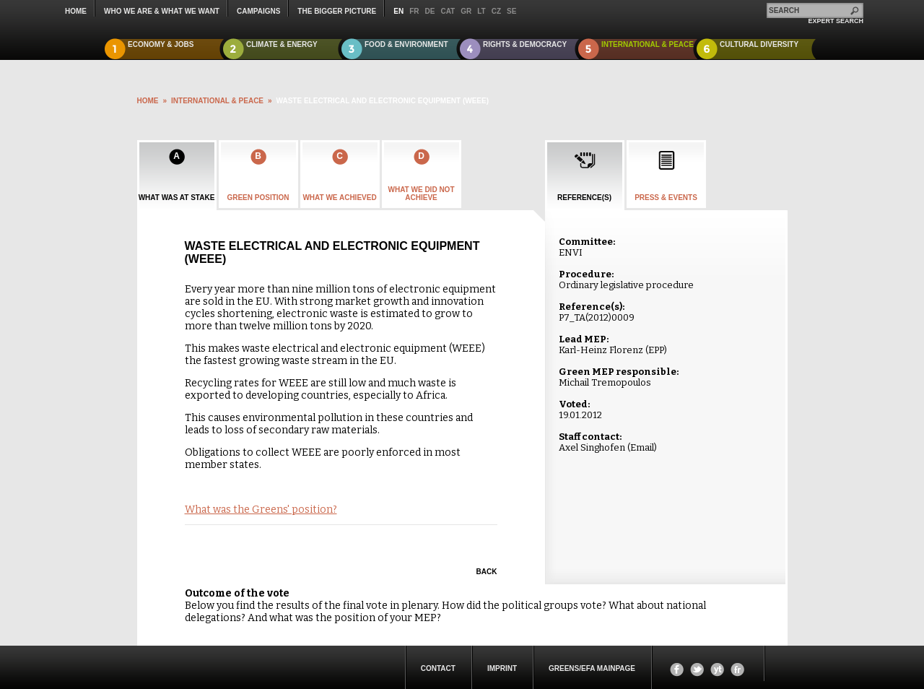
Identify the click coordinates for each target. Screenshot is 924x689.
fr (414, 11)
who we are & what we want (161, 11)
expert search (835, 21)
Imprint (502, 668)
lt (481, 11)
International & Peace (647, 44)
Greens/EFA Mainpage (592, 668)
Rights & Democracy (525, 44)
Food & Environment (406, 44)
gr (466, 11)
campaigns (258, 11)
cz (496, 11)
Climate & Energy (282, 44)
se (511, 11)
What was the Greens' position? (261, 509)
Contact (438, 668)
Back (486, 572)
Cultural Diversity (759, 44)
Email (642, 447)
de (430, 11)
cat (447, 11)
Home (76, 11)
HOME (148, 101)
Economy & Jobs (161, 44)
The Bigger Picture (336, 11)
